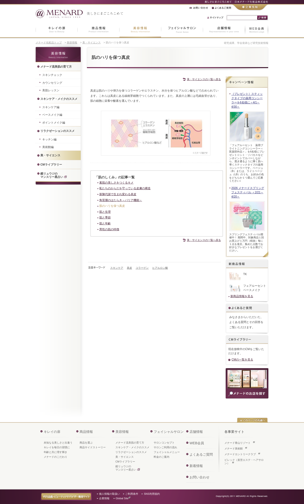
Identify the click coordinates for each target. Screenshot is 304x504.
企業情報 (104, 498)
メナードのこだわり (55, 456)
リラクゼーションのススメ (131, 452)
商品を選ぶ (86, 442)
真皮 (129, 267)
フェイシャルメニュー (167, 452)
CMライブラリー (125, 461)
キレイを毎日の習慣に (57, 447)
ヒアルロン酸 (160, 267)
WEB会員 (197, 443)
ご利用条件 (131, 493)
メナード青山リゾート (237, 442)
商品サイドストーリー (93, 447)
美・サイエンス (91, 42)
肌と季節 (105, 217)
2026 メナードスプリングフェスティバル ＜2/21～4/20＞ (247, 192)
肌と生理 (105, 211)
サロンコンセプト (164, 442)
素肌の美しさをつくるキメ (116, 182)
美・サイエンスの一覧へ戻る (204, 79)
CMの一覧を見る (242, 359)
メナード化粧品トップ (49, 42)
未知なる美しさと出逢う (58, 442)
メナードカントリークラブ (240, 454)
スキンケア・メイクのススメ (132, 447)
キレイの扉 (52, 432)
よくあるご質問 (247, 308)
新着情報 (196, 466)
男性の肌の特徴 (109, 229)
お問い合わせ (199, 477)
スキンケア (116, 267)
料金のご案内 (161, 456)
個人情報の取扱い (109, 493)
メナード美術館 (233, 448)
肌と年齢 (105, 223)
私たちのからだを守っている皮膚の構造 (125, 188)
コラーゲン (142, 267)
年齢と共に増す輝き (55, 452)
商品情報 (86, 432)
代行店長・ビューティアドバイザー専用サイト (66, 496)
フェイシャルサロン (169, 432)
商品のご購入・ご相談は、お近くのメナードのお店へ (247, 383)
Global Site (122, 498)
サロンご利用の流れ (165, 447)
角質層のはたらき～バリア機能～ (120, 200)
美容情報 (72, 42)
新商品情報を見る (241, 296)
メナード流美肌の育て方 (129, 442)
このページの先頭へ (252, 420)
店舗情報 (196, 432)
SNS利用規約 (152, 493)
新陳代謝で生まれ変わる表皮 (117, 194)
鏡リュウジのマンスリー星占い (125, 468)
